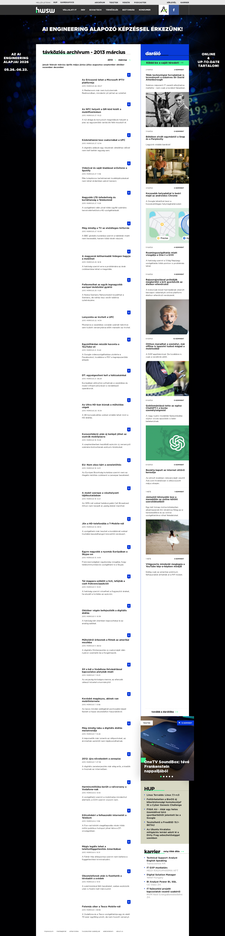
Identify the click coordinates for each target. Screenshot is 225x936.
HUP (55, 2)
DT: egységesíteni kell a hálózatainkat (104, 375)
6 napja (149, 339)
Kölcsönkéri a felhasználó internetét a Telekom (104, 816)
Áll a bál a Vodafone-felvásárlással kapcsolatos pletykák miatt (102, 670)
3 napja (149, 131)
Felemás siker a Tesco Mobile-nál (101, 906)
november (47, 67)
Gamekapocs (67, 2)
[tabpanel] (167, 748)
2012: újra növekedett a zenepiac (101, 758)
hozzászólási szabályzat (91, 931)
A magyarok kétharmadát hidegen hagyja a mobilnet (106, 257)
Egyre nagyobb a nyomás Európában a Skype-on (104, 553)
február (53, 64)
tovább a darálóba (163, 712)
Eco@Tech (95, 10)
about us (119, 931)
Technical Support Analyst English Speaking (162, 859)
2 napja (149, 70)
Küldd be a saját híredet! (164, 63)
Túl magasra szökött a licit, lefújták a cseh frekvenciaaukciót (103, 582)
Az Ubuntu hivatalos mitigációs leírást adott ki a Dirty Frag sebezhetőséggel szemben (163, 834)
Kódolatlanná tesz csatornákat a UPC (103, 140)
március (62, 64)
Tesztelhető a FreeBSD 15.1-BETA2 (163, 824)
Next (190, 744)
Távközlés (112, 10)
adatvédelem (108, 931)
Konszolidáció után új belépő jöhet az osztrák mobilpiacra (104, 435)
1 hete (148, 492)
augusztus (97, 64)
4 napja (149, 188)
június (83, 64)
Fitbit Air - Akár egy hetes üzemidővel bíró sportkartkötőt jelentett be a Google (164, 813)
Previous (144, 744)
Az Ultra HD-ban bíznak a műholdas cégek (103, 406)
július (89, 64)
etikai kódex (74, 931)
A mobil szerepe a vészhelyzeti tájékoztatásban (100, 494)
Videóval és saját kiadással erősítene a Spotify (104, 169)
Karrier (185, 2)
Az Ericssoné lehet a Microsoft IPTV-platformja (103, 81)
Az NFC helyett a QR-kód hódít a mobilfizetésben (101, 111)
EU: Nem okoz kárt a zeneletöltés (101, 464)
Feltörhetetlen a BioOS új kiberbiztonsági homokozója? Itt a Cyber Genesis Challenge (164, 802)
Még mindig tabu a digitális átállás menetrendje (102, 729)
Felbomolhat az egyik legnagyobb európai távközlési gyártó (102, 286)
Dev (83, 10)
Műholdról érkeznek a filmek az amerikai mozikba (105, 641)
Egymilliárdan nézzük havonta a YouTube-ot (100, 345)
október (120, 64)
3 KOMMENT (179, 559)
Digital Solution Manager (161, 874)
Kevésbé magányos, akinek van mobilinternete (100, 700)
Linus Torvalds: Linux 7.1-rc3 (163, 794)
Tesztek (113, 2)
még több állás (171, 852)
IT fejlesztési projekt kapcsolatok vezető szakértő (163, 890)
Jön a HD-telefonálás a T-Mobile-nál (103, 523)
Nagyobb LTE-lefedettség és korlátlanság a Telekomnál (99, 198)
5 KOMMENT (179, 274)
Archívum (100, 2)
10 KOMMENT (178, 339)
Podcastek (140, 2)
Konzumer (145, 10)
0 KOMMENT (179, 131)
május (76, 64)
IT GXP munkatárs (157, 867)
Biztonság (128, 10)
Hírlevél (171, 2)
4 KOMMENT (179, 188)
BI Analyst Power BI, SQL (161, 881)
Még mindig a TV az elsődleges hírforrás (105, 228)
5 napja (149, 247)
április (69, 64)
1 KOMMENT (179, 492)
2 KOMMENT (179, 70)
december (59, 67)
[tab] (161, 776)
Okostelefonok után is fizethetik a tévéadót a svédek (102, 877)
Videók (126, 2)
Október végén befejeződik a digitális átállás (104, 612)
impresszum (48, 931)
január (45, 64)
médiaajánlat (61, 931)
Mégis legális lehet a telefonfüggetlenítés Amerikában (101, 848)
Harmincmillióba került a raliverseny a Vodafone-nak (104, 788)
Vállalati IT (70, 10)
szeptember (109, 64)
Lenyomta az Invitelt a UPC (98, 317)
